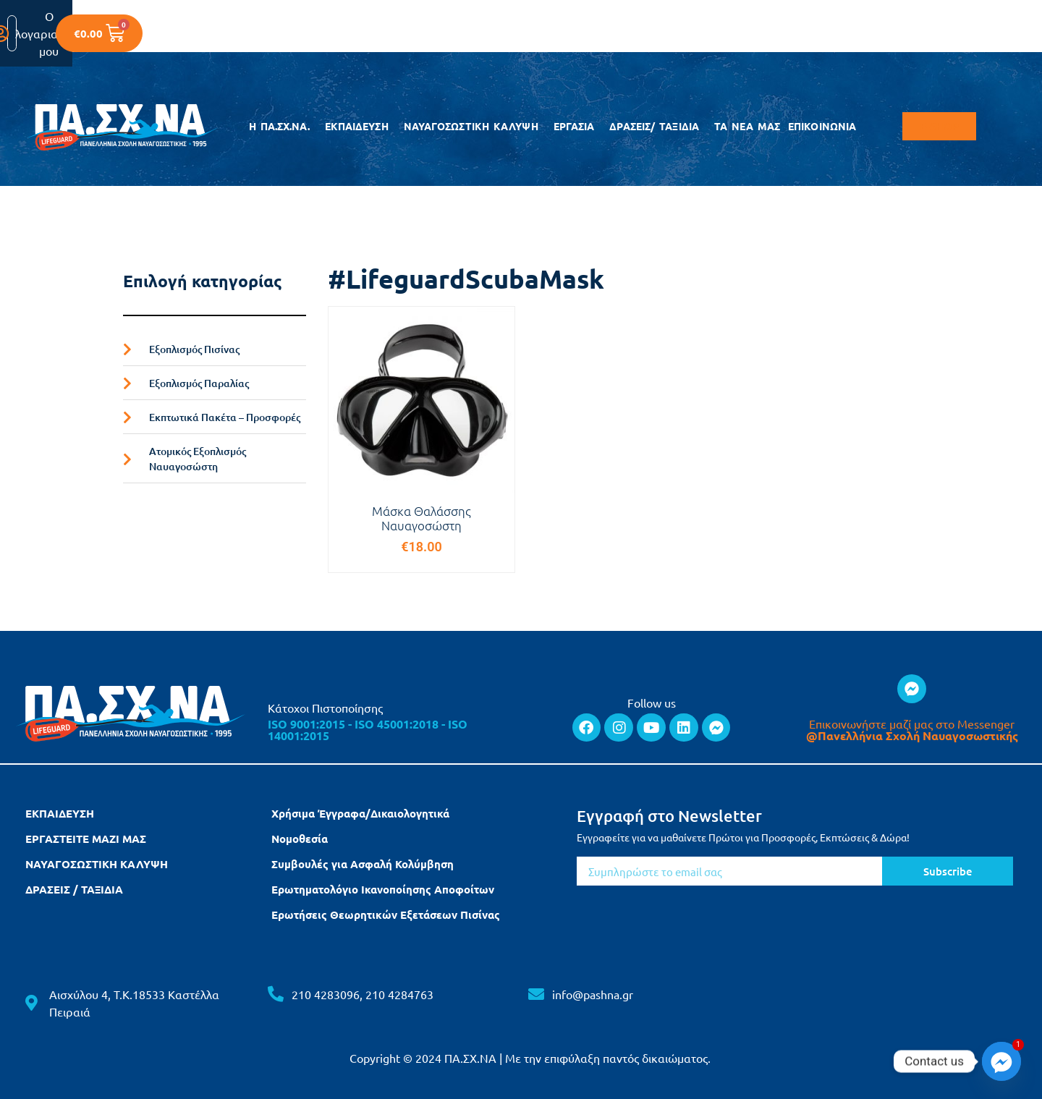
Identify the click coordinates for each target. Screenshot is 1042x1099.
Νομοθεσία (299, 838)
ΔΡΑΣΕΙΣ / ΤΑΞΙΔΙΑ (74, 889)
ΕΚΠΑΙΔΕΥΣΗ (360, 126)
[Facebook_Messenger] (1001, 1061)
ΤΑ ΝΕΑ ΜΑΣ (747, 126)
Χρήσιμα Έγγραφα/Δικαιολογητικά (360, 813)
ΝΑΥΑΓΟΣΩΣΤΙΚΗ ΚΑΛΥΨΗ (475, 126)
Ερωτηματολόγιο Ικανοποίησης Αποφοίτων (382, 889)
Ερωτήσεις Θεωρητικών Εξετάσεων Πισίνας (385, 914)
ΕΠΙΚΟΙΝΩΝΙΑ (822, 126)
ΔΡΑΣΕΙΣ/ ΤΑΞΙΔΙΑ (657, 126)
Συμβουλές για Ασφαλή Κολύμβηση (362, 864)
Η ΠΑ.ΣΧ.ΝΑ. (283, 126)
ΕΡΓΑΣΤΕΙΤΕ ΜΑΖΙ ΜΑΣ (85, 838)
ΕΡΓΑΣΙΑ (578, 126)
